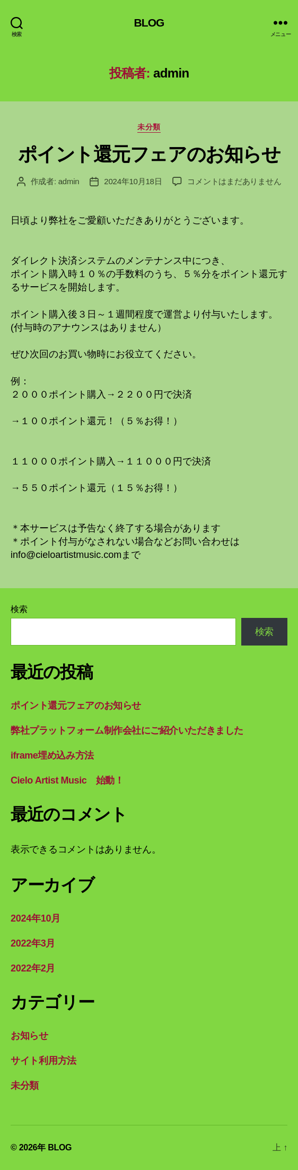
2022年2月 (33, 968)
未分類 (149, 127)
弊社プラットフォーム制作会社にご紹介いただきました (127, 730)
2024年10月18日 (133, 181)
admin (69, 181)
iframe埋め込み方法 (52, 755)
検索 (19, 609)
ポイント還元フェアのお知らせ (149, 154)
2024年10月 (35, 918)
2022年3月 (33, 943)
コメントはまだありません (234, 181)
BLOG (149, 22)
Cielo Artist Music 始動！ (67, 780)
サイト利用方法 (43, 1060)
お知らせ (29, 1035)
